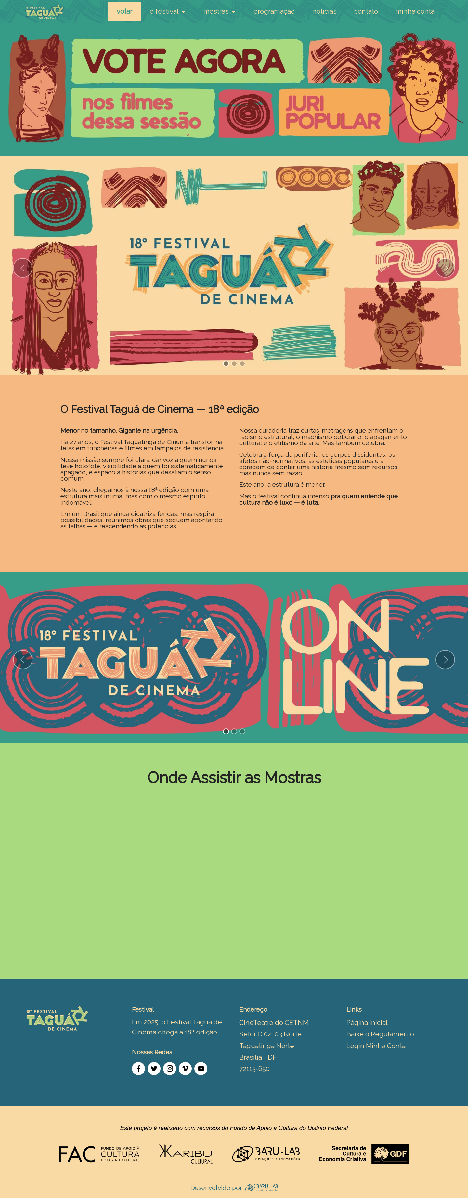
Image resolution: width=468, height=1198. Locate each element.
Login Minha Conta (376, 1046)
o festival (164, 11)
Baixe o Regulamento (380, 1034)
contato (366, 11)
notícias (324, 11)
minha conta (415, 11)
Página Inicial (367, 1023)
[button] (22, 268)
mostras (216, 11)
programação (274, 11)
